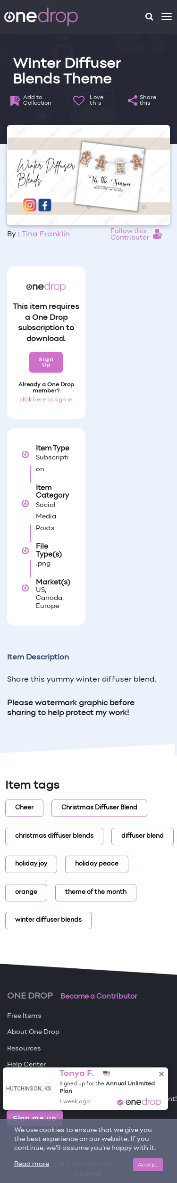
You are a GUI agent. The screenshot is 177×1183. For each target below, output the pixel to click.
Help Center (26, 1065)
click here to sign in (46, 400)
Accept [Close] (148, 1164)
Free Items (24, 1016)
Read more (31, 1164)
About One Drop (33, 1032)
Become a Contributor (98, 996)
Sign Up (46, 362)
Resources (24, 1049)
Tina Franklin (46, 234)
